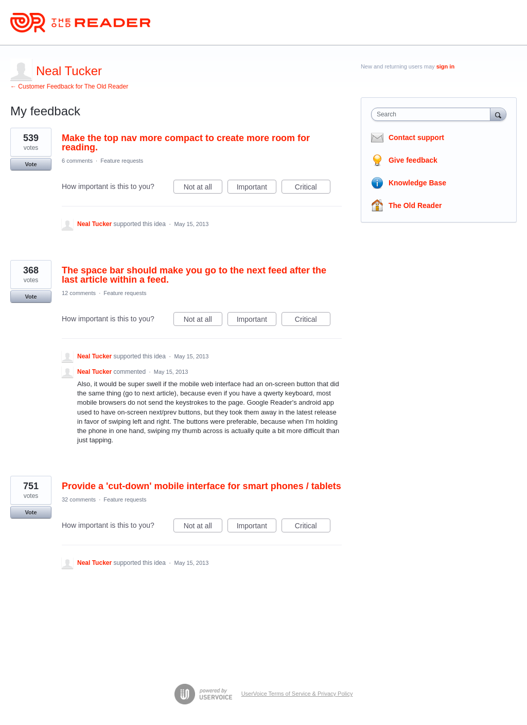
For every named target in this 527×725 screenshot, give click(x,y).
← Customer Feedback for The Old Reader (69, 86)
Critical (312, 188)
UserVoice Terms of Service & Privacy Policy (297, 694)
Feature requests (121, 161)
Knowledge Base (417, 183)
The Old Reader (415, 205)
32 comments (79, 499)
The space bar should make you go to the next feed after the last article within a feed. (194, 275)
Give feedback (413, 160)
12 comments (79, 293)
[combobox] (433, 114)
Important (256, 188)
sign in (445, 66)
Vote (31, 164)
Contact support (416, 137)
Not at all (203, 188)
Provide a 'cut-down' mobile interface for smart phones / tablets (201, 486)
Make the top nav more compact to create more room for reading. (186, 142)
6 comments (77, 161)
